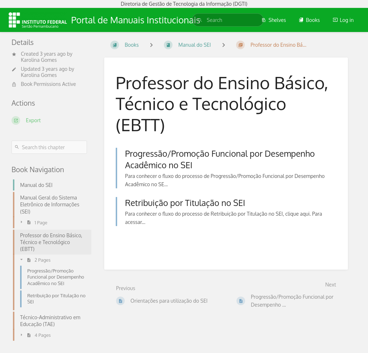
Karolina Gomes (39, 60)
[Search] (200, 20)
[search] (228, 20)
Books (309, 20)
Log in (343, 20)
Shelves (273, 20)
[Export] (49, 120)
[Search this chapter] (49, 147)
